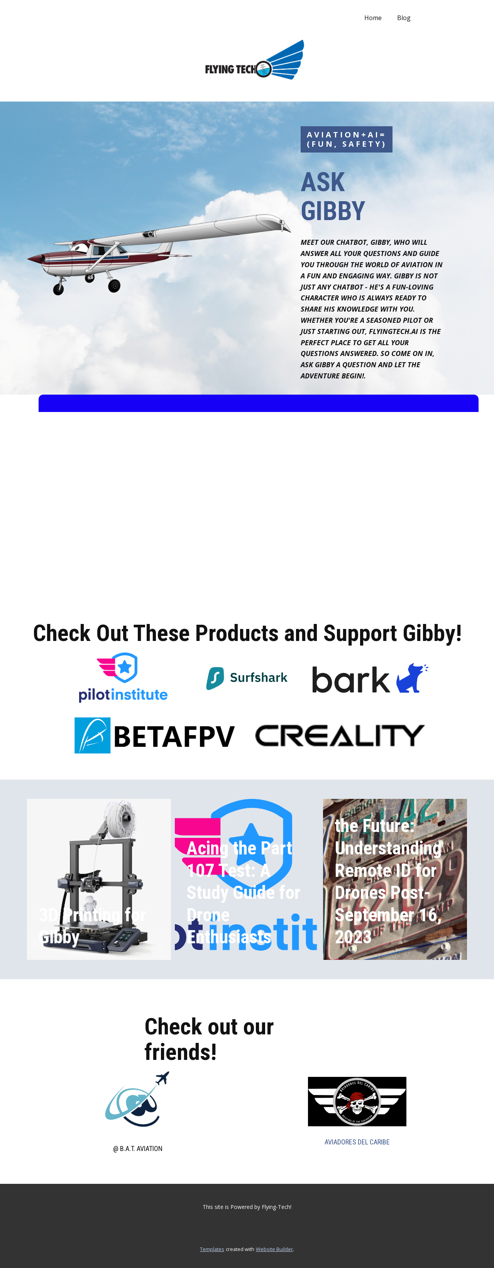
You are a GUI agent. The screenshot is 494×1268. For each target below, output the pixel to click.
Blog (404, 18)
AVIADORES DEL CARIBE (357, 1142)
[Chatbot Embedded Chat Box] (259, 500)
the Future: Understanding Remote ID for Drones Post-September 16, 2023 (388, 881)
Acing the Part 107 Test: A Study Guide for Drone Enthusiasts (243, 892)
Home (373, 18)
